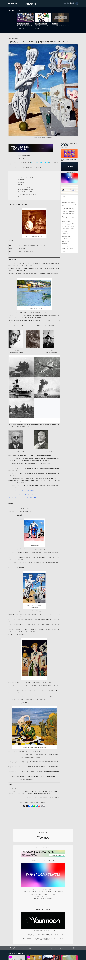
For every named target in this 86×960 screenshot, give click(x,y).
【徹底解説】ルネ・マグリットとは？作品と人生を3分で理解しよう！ (24, 497)
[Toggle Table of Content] (56, 175)
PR (62, 250)
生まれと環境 (21, 182)
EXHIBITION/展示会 (66, 207)
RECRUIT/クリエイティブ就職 (68, 228)
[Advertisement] (34, 818)
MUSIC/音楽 (64, 231)
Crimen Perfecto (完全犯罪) (26, 187)
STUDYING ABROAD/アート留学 (68, 226)
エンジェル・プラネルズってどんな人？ (26, 177)
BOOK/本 (64, 235)
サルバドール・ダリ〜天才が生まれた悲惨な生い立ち (21, 494)
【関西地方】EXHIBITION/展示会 (68, 208)
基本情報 (22, 179)
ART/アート (11, 37)
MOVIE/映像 (64, 243)
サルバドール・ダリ (44, 162)
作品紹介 (20, 184)
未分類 (63, 252)
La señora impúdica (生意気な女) (27, 192)
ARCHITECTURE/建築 (66, 236)
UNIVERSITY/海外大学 (66, 225)
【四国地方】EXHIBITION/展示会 (68, 213)
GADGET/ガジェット (66, 240)
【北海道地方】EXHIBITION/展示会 (68, 210)
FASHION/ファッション (66, 238)
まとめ (19, 197)
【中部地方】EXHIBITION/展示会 (68, 211)
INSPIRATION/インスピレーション (68, 248)
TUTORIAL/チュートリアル (67, 221)
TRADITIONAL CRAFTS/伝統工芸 (68, 202)
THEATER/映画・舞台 (66, 230)
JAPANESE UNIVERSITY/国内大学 (68, 223)
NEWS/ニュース (65, 233)
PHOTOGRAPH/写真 (66, 245)
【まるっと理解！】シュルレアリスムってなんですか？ (21, 491)
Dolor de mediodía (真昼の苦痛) (26, 189)
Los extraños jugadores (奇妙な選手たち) (28, 194)
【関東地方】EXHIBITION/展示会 (68, 218)
